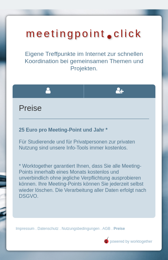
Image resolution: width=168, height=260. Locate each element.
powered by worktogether (128, 241)
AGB (106, 228)
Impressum (25, 228)
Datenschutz (48, 228)
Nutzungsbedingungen (80, 228)
